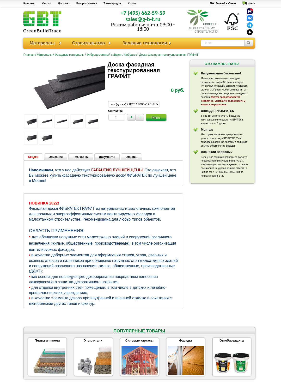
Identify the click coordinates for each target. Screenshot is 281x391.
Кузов (251, 3)
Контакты (29, 3)
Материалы (42, 43)
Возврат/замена (86, 3)
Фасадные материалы (69, 54)
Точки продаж (112, 3)
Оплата (46, 3)
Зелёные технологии (144, 43)
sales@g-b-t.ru (142, 19)
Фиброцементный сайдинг (104, 54)
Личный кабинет (225, 3)
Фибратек (130, 54)
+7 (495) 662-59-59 (143, 12)
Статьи (132, 3)
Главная (29, 54)
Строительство (88, 43)
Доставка (64, 3)
